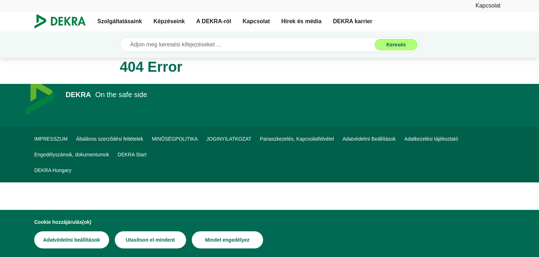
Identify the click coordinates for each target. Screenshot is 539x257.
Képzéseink (169, 21)
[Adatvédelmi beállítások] (71, 240)
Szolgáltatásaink (119, 21)
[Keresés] (396, 44)
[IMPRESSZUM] (50, 138)
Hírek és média (301, 21)
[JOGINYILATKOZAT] (228, 138)
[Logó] (63, 21)
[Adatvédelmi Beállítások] (369, 138)
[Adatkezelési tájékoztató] (431, 138)
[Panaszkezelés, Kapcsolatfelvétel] (297, 138)
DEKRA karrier (353, 21)
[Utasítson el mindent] (150, 240)
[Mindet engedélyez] (227, 240)
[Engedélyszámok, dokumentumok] (71, 154)
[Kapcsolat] (488, 5)
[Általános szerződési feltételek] (109, 138)
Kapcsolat (256, 21)
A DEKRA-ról (213, 21)
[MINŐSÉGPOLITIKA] (175, 138)
